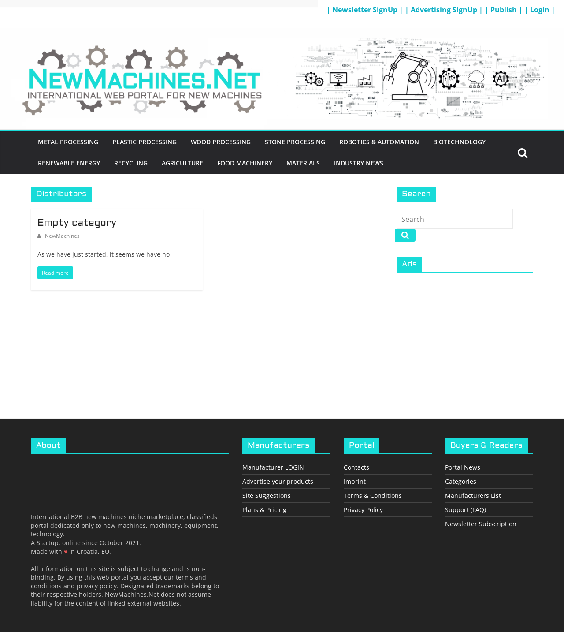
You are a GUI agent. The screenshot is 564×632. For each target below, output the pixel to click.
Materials (303, 163)
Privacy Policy (363, 509)
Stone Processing (295, 142)
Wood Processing (221, 142)
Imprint (355, 481)
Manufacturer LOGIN (273, 467)
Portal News (462, 467)
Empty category (76, 223)
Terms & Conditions (373, 495)
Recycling (131, 163)
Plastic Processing (144, 142)
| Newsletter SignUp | (366, 10)
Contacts (356, 467)
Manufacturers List (473, 495)
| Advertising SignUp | (445, 10)
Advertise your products (277, 481)
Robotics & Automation (379, 142)
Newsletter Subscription (480, 524)
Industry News (358, 163)
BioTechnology (459, 142)
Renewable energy (69, 163)
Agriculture (182, 163)
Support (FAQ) (465, 509)
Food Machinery (244, 163)
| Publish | (504, 10)
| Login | (539, 10)
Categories (460, 481)
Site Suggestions (266, 495)
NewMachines (62, 235)
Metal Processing (68, 142)
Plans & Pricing (264, 509)
